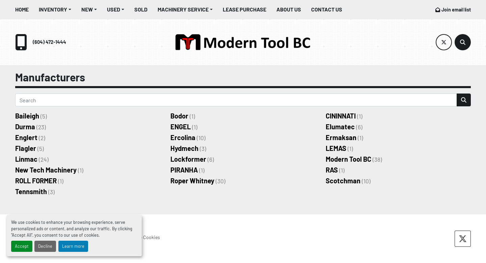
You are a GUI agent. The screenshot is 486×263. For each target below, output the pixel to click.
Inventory (53, 9)
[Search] (463, 42)
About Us (288, 9)
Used (113, 9)
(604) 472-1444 (49, 42)
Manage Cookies (143, 237)
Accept (22, 246)
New (87, 9)
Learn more (73, 246)
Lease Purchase (244, 9)
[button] (55, 9)
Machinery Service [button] (183, 9)
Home (22, 9)
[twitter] (444, 42)
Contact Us (326, 9)
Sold (140, 9)
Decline (45, 246)
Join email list (456, 9)
